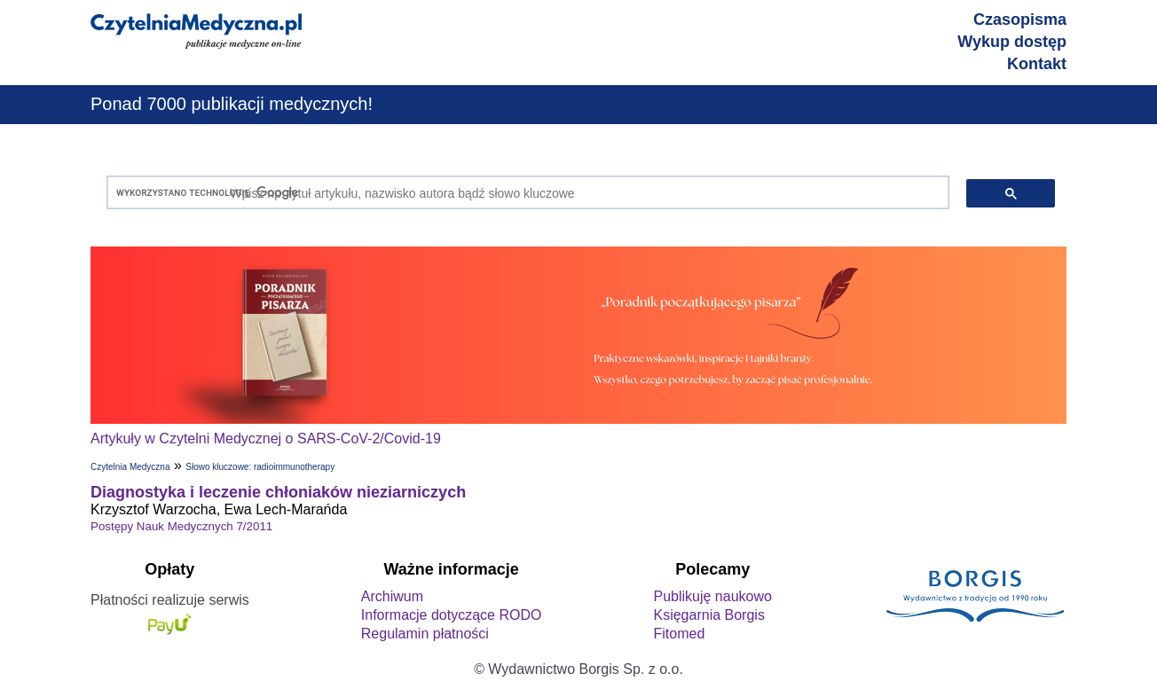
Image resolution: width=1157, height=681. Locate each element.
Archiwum (392, 596)
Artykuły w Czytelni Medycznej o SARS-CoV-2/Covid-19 (266, 438)
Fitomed (678, 633)
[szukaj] (524, 193)
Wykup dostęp (1011, 42)
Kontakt (1036, 64)
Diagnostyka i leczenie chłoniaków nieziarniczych (278, 492)
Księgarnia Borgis (708, 614)
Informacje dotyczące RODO (451, 614)
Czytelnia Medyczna (130, 467)
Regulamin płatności (425, 633)
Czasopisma (1019, 19)
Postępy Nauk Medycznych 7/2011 (181, 526)
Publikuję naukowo (712, 596)
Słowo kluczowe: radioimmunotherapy (260, 467)
